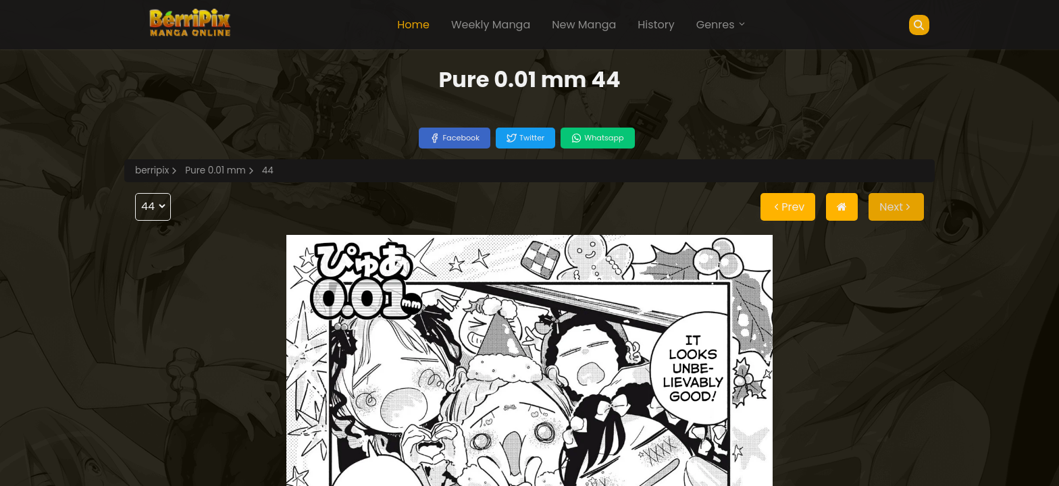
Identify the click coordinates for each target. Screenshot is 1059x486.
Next (896, 207)
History (656, 24)
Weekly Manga (490, 24)
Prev (787, 207)
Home (413, 24)
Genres (721, 24)
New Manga (584, 24)
